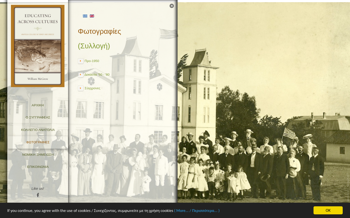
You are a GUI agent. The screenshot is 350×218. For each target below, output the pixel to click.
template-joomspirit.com (348, 187)
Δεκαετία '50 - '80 (96, 74)
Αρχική (38, 105)
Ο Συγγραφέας (38, 117)
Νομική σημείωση (38, 154)
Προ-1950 (92, 60)
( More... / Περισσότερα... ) (197, 210)
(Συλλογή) (94, 45)
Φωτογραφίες (38, 142)
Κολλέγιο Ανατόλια (38, 130)
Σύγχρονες (92, 87)
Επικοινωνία (38, 167)
